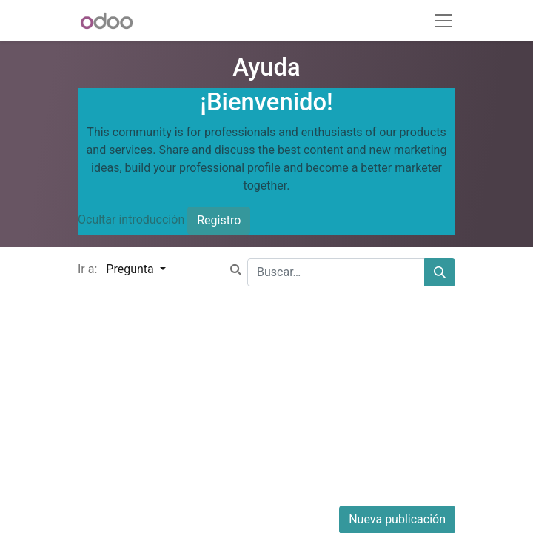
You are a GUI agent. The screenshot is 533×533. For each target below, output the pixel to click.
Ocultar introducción (131, 219)
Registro (219, 220)
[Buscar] (439, 272)
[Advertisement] (266, 402)
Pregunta (131, 269)
